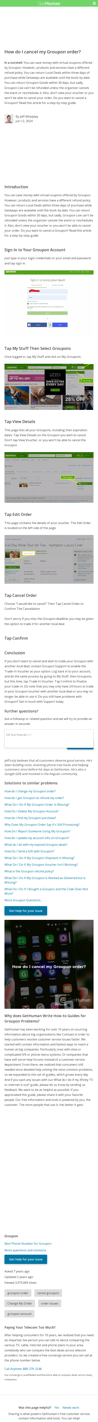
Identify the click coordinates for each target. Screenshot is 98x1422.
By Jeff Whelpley (27, 117)
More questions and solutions (25, 1250)
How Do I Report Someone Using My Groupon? (37, 831)
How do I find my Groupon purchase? (30, 818)
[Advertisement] (49, 154)
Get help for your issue (26, 911)
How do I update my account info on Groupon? (36, 838)
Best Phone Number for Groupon (27, 1244)
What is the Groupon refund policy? (29, 871)
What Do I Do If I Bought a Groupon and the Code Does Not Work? (46, 891)
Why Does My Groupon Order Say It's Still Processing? (42, 825)
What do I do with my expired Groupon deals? (35, 845)
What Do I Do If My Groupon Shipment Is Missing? (39, 858)
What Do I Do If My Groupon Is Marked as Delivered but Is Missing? (45, 880)
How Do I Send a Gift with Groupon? (29, 851)
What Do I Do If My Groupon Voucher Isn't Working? (41, 865)
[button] (94, 3)
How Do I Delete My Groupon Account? (31, 811)
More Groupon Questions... (23, 900)
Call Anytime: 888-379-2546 (23, 1369)
